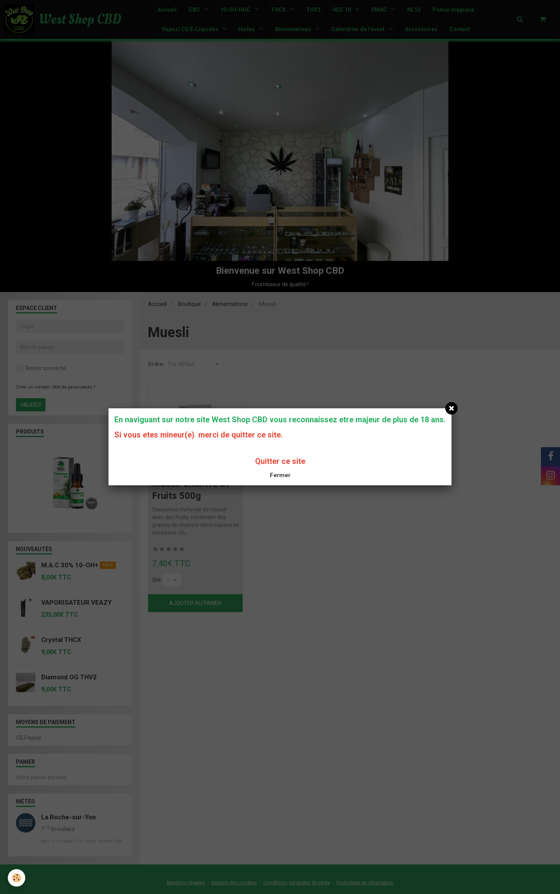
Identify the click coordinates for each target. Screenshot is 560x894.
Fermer (280, 475)
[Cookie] (16, 878)
